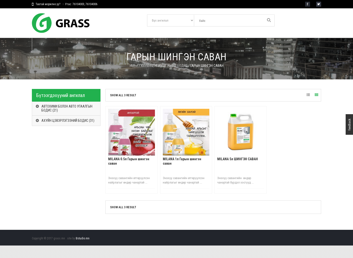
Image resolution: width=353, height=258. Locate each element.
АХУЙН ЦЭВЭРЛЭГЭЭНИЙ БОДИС (164, 78)
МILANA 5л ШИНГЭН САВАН (237, 171)
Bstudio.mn (82, 251)
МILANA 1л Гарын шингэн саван (182, 174)
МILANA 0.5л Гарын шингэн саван (128, 174)
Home (134, 78)
